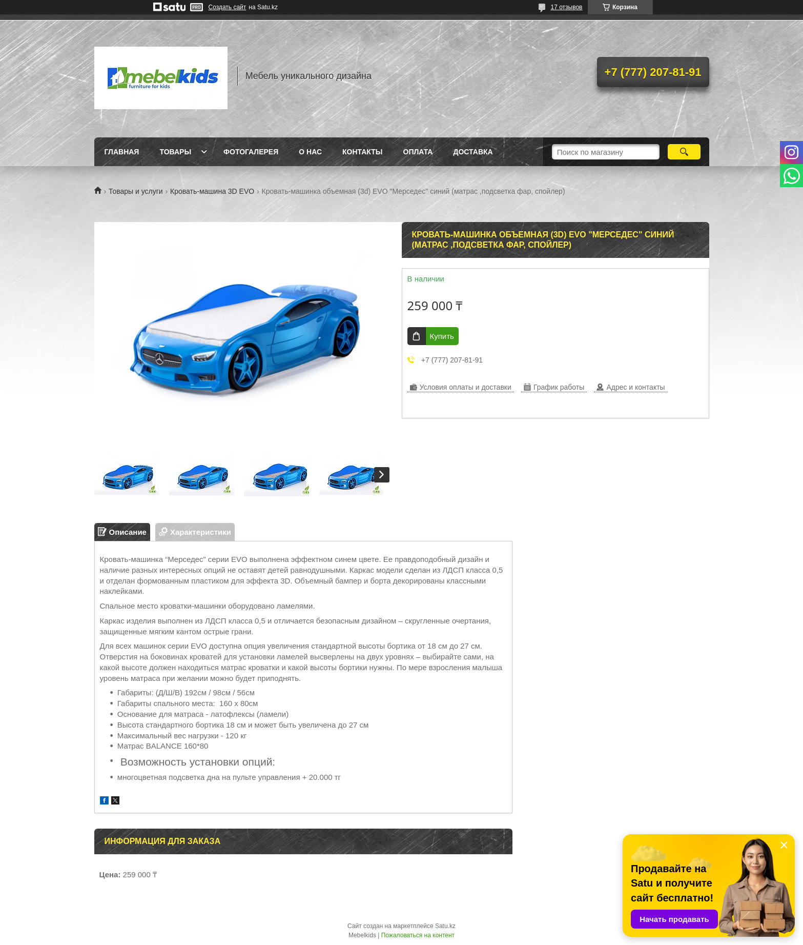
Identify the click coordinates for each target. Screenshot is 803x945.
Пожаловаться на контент (418, 935)
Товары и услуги (136, 191)
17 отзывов (566, 7)
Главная (122, 152)
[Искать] (684, 151)
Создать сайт (227, 7)
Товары (175, 152)
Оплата (418, 152)
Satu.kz (445, 926)
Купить (442, 336)
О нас (310, 152)
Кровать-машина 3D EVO (212, 191)
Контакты (362, 152)
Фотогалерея (250, 152)
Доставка (472, 152)
